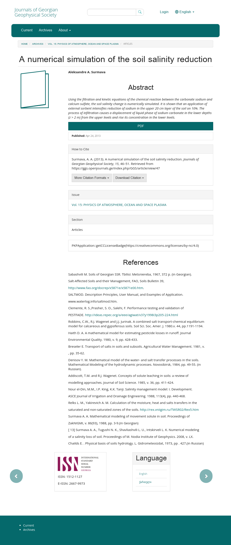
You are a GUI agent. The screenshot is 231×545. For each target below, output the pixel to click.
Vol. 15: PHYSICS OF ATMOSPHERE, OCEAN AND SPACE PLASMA (83, 44)
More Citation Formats (91, 178)
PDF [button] (141, 126)
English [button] (184, 12)
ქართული (145, 482)
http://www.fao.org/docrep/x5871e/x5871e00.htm (105, 288)
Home (24, 44)
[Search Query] (115, 12)
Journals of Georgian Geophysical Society (36, 12)
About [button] (65, 30)
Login (164, 12)
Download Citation (130, 178)
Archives (45, 30)
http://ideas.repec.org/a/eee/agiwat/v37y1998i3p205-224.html (131, 315)
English (143, 474)
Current (26, 30)
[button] (29, 474)
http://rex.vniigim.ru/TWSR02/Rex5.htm (169, 409)
